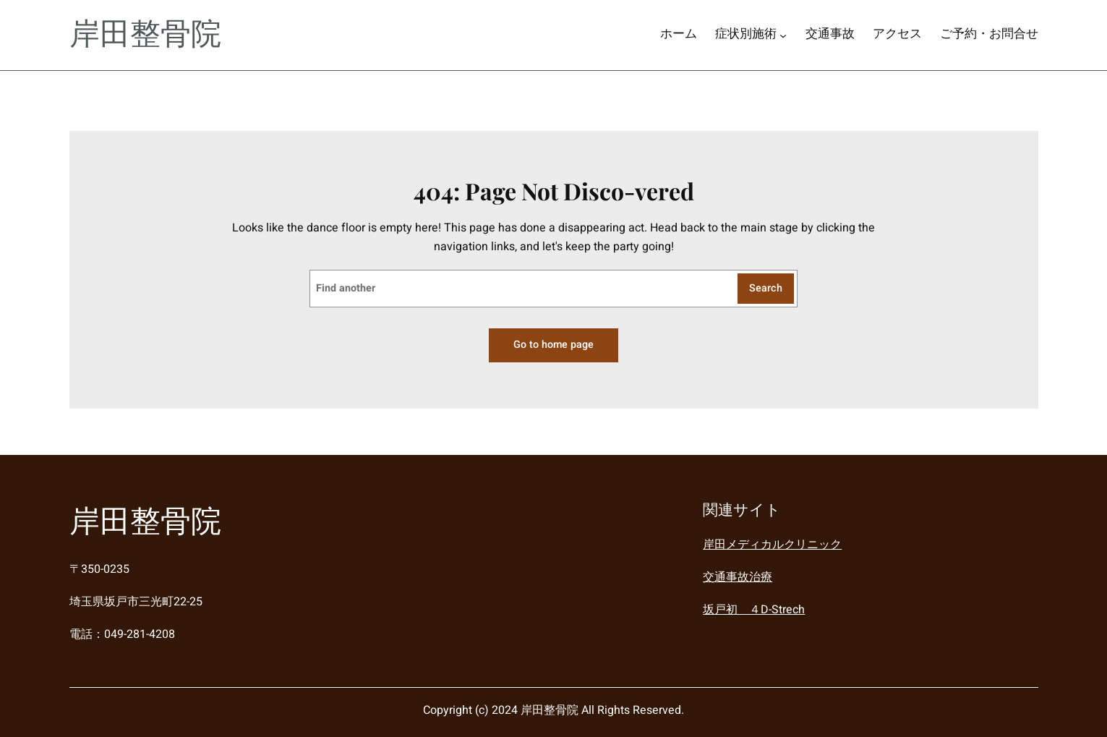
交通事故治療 (737, 576)
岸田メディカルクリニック (772, 544)
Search (765, 289)
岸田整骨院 (145, 34)
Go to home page (553, 344)
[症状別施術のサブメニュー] (783, 35)
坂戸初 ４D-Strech (754, 609)
